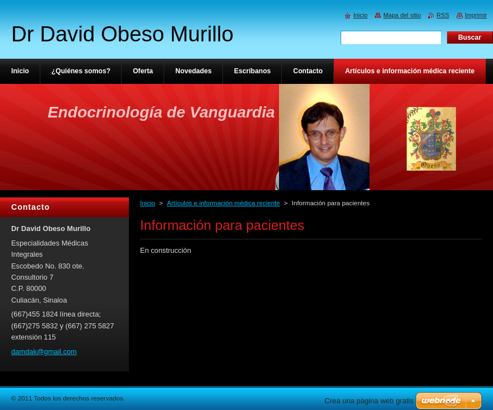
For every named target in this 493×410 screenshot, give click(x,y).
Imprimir (476, 15)
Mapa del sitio (402, 15)
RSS (442, 15)
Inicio (147, 203)
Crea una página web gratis (368, 401)
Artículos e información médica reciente (223, 203)
